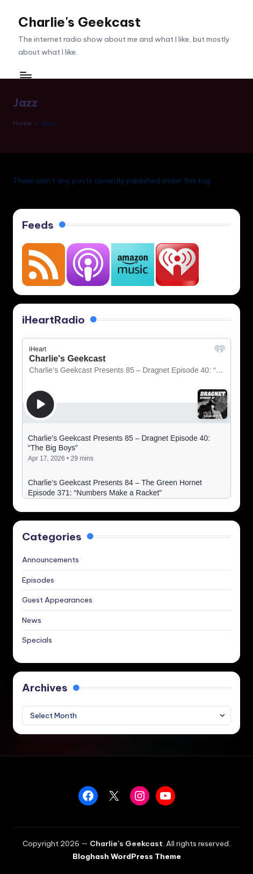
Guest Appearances (57, 600)
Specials (37, 640)
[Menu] (25, 75)
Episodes (38, 580)
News (31, 620)
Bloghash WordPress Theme (127, 856)
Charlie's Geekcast (79, 22)
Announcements (50, 559)
